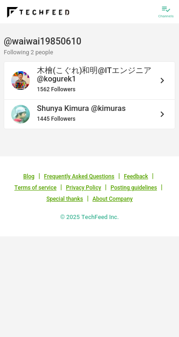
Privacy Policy (83, 187)
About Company (113, 199)
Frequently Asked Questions (79, 176)
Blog (29, 176)
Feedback (136, 176)
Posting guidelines (134, 187)
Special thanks (64, 199)
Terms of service (35, 187)
